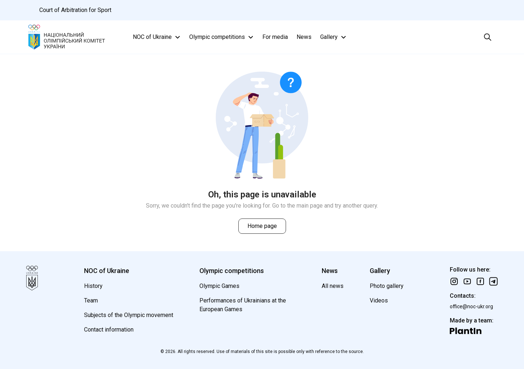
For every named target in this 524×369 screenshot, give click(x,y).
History (93, 285)
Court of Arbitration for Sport (75, 10)
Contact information (109, 329)
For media (275, 36)
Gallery (334, 37)
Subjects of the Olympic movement (128, 315)
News (304, 36)
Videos (379, 300)
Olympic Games (219, 285)
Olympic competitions (222, 37)
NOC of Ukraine (157, 37)
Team (91, 300)
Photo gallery (387, 285)
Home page (262, 225)
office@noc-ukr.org (471, 306)
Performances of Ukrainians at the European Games (242, 305)
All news (333, 285)
